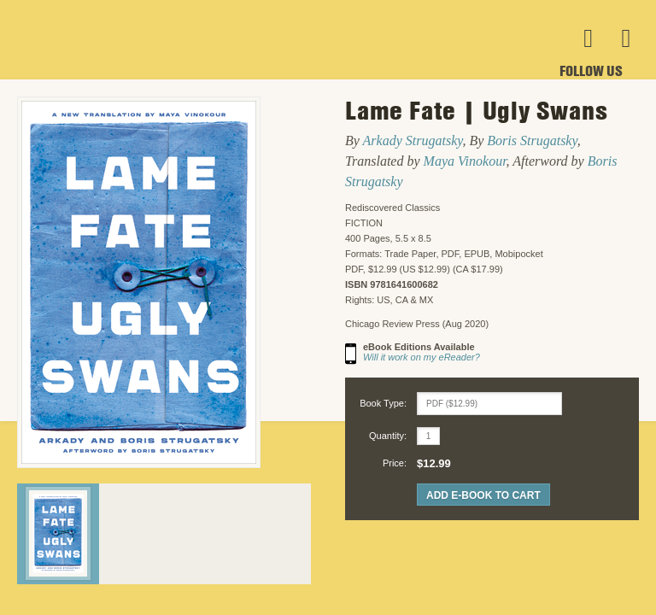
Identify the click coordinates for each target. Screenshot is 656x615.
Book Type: (383, 403)
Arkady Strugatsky (413, 140)
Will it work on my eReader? (421, 357)
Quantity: (388, 435)
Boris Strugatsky (532, 140)
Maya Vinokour (465, 161)
